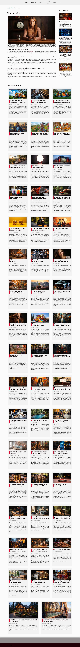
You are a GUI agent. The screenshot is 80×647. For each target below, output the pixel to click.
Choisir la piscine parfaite (39, 420)
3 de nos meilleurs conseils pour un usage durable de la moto (62, 518)
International (33, 2)
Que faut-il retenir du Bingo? (65, 71)
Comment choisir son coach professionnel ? (60, 485)
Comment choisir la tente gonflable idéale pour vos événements (61, 102)
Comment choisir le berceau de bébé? (16, 581)
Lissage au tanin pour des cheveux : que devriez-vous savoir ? (18, 325)
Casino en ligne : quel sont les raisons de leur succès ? (62, 581)
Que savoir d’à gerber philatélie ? (16, 355)
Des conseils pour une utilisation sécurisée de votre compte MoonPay (61, 453)
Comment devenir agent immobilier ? (61, 229)
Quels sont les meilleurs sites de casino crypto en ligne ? (65, 55)
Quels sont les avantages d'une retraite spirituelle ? (39, 452)
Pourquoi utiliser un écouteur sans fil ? (38, 260)
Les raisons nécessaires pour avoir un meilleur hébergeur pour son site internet (65, 38)
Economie (26, 2)
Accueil (8, 7)
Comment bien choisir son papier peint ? (18, 452)
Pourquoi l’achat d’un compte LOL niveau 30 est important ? (62, 356)
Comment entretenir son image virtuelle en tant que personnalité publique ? (62, 325)
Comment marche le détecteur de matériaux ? (39, 197)
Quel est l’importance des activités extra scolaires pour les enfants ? (39, 551)
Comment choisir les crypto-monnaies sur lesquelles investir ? (38, 582)
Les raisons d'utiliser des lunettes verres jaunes (17, 229)
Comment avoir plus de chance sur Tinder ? (39, 166)
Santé (40, 2)
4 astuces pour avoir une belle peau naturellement (61, 260)
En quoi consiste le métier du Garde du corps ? (40, 355)
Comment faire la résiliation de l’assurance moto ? (40, 229)
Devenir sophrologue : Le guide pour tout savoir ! (39, 388)
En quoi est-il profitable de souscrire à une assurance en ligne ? (62, 198)
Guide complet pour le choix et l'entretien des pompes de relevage (39, 102)
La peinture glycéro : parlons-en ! (16, 197)
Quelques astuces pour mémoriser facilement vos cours (62, 389)
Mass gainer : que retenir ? (62, 549)
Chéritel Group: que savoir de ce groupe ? (62, 166)
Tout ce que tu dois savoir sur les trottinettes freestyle (61, 422)
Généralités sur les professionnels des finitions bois (18, 518)
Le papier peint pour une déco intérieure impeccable (40, 517)
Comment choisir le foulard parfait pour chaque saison (40, 133)
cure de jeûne (30, 51)
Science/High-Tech (47, 2)
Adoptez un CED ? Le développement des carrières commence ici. (39, 292)
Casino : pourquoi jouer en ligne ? (65, 22)
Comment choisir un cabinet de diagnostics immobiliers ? (17, 292)
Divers (54, 2)
